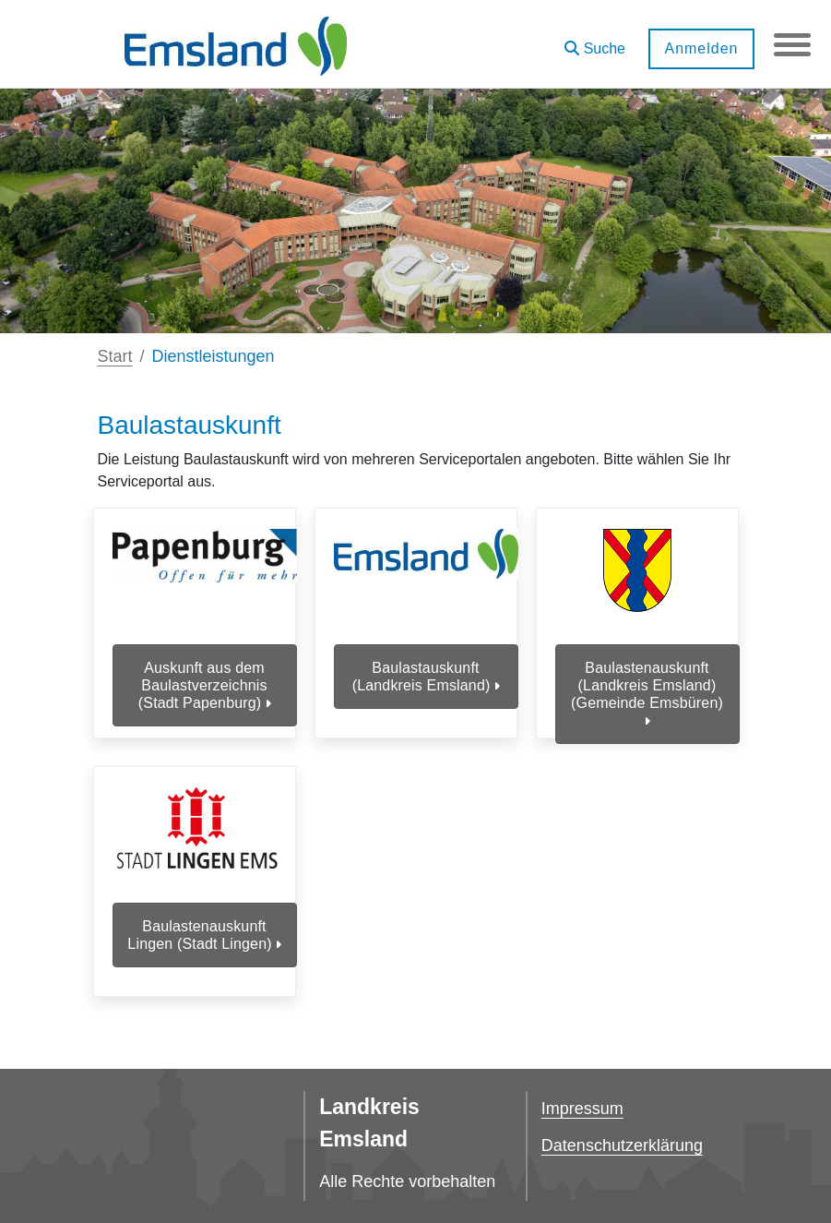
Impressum (582, 1108)
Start (115, 356)
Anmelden (701, 48)
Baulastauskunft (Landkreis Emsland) (426, 676)
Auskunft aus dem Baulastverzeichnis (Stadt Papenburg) (204, 685)
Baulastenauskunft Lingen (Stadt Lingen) (203, 935)
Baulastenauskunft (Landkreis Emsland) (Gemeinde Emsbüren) (647, 694)
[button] (595, 42)
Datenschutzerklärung (622, 1145)
